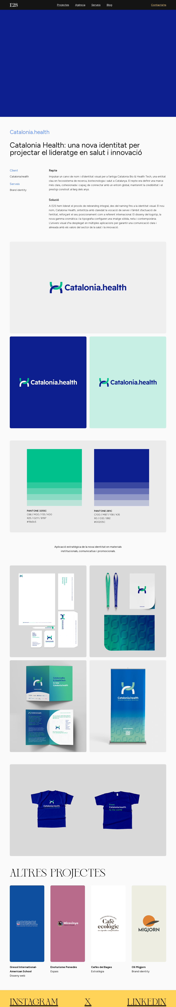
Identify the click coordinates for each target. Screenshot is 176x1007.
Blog (109, 5)
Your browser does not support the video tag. (88, 63)
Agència (80, 5)
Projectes (63, 5)
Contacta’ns (158, 5)
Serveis (96, 5)
